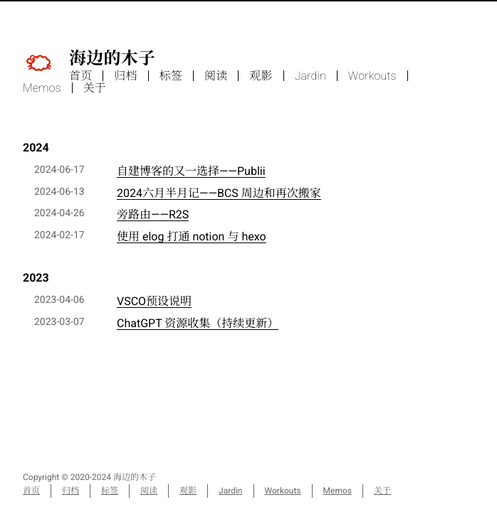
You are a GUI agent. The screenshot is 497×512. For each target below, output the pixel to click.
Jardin (310, 75)
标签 (170, 75)
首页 (80, 75)
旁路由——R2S (153, 214)
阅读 (215, 75)
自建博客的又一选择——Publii (191, 171)
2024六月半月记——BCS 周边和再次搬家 (219, 193)
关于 (94, 88)
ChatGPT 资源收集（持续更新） (197, 323)
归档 (125, 75)
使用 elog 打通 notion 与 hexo (191, 236)
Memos (42, 88)
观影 (260, 75)
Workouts (372, 75)
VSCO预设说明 (154, 301)
